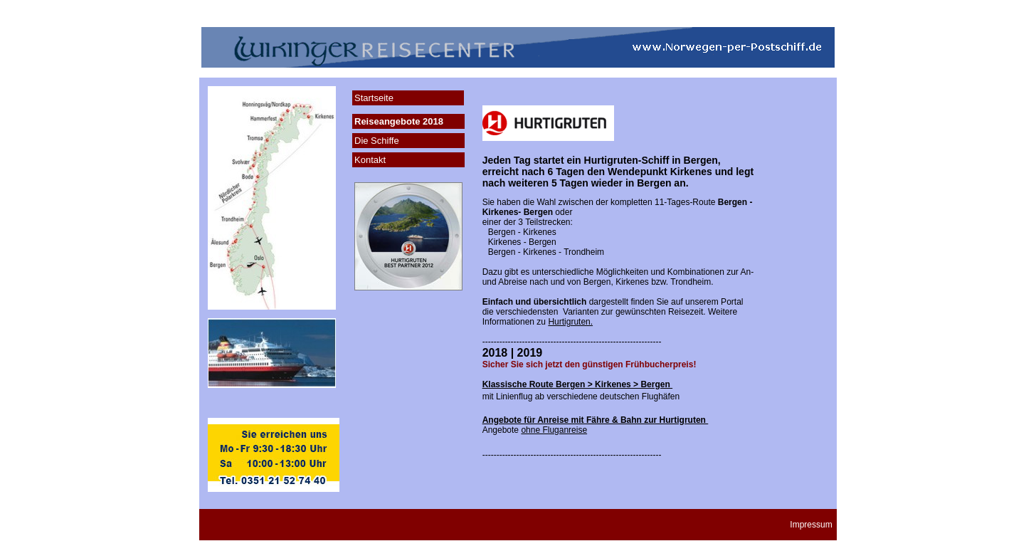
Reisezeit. (687, 312)
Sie (662, 302)
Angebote (534, 430)
